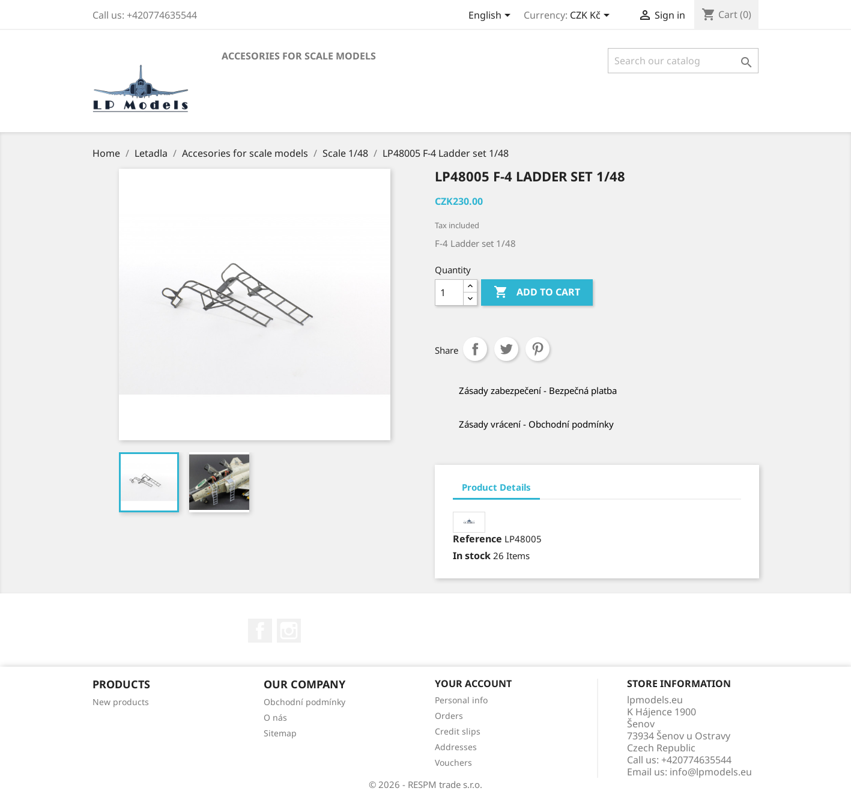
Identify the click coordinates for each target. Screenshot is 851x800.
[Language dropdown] (491, 16)
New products (120, 702)
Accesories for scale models (299, 55)
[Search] (683, 60)
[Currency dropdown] (592, 16)
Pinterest (537, 349)
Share (475, 349)
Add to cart (537, 292)
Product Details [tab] (496, 487)
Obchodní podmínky (304, 702)
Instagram (289, 631)
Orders (449, 715)
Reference (477, 539)
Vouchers (453, 762)
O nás (275, 717)
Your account (473, 683)
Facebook (260, 631)
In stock (472, 556)
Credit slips (457, 731)
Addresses (456, 747)
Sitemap (280, 733)
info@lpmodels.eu (711, 771)
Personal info (461, 700)
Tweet (506, 349)
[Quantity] (449, 292)
